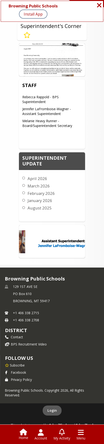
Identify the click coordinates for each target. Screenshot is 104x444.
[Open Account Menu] (41, 435)
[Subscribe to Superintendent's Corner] (27, 35)
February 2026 (41, 193)
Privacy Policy (18, 379)
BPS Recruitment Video (26, 344)
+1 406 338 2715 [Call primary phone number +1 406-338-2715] (26, 313)
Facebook (15, 372)
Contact (14, 337)
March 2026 (39, 186)
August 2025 (40, 208)
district (16, 330)
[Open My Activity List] (61, 435)
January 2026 (40, 200)
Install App (33, 14)
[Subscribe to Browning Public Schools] (15, 365)
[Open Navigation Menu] (80, 435)
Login (52, 410)
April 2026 (37, 178)
